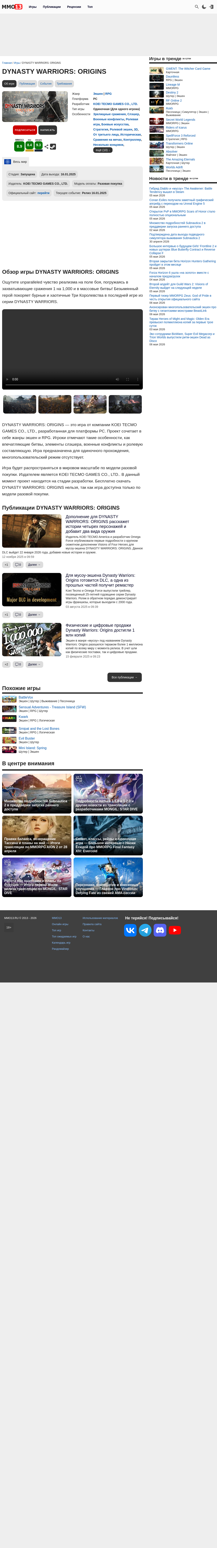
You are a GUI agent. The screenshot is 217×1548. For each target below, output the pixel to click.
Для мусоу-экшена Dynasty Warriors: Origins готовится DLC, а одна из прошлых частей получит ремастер (100, 580)
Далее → (34, 564)
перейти (44, 193)
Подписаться (25, 130)
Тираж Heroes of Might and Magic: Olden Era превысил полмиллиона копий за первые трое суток (181, 322)
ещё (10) (102, 150)
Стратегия (100, 129)
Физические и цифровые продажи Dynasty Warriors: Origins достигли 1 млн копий (100, 630)
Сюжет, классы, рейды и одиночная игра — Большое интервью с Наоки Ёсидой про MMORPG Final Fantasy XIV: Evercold (106, 845)
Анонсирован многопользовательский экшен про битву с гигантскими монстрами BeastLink (182, 308)
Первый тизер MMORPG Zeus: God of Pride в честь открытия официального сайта (180, 297)
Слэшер (133, 114)
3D (136, 129)
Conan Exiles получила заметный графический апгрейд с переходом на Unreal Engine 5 (181, 201)
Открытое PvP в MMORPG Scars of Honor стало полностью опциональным (182, 213)
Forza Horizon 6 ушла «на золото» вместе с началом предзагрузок (179, 274)
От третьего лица (106, 134)
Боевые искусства (115, 124)
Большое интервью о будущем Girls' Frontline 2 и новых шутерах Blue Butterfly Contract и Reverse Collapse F (182, 249)
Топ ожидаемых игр (64, 936)
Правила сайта (92, 924)
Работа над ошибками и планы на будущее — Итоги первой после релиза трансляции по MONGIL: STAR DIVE (35, 887)
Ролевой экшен (121, 129)
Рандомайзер (60, 948)
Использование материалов (100, 918)
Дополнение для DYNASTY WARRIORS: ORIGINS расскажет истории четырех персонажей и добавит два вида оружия (97, 524)
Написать (47, 130)
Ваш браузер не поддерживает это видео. (72, 349)
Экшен (98, 93)
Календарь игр (61, 942)
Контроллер (132, 139)
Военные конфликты (108, 119)
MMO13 (57, 918)
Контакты (88, 930)
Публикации (52, 7)
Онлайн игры (60, 924)
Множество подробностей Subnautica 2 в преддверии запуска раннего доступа (35, 805)
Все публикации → (125, 677)
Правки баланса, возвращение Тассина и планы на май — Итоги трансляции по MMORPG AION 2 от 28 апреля (35, 845)
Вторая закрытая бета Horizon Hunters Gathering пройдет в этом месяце (182, 263)
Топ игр (56, 930)
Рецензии (74, 7)
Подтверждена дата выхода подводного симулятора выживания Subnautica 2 (176, 236)
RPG (108, 93)
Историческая (130, 134)
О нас (86, 936)
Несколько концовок (108, 144)
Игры (32, 7)
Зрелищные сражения (109, 114)
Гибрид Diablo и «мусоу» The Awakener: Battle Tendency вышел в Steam (180, 190)
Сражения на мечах (107, 139)
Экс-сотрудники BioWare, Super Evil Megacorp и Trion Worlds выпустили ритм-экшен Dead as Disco (181, 337)
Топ (90, 7)
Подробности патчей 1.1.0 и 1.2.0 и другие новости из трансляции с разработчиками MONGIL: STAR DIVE (107, 805)
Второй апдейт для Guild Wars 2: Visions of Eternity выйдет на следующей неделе (178, 285)
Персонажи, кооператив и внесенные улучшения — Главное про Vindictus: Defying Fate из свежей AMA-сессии (107, 889)
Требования (64, 83)
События (45, 83)
